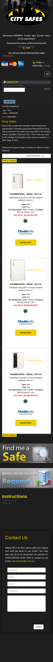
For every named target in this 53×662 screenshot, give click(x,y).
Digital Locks (7, 503)
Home (4, 117)
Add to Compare (9, 161)
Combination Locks (9, 500)
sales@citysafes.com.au (22, 561)
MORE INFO (25, 242)
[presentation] (14, 95)
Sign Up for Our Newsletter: (14, 85)
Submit (38, 627)
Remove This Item (13, 110)
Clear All (47, 89)
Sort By (22, 155)
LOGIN (28, 48)
